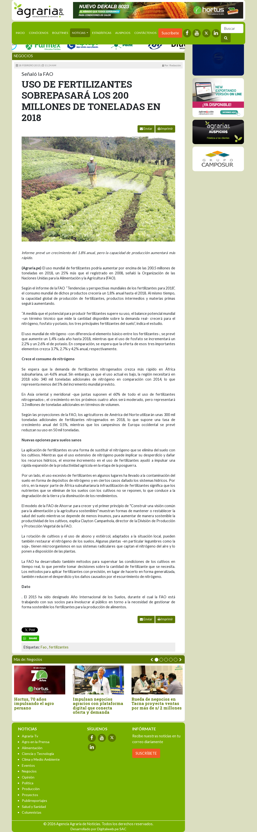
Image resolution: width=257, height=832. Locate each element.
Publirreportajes (34, 800)
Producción (31, 789)
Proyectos (30, 795)
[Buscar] (232, 28)
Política (27, 783)
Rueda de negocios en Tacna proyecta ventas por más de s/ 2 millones (157, 703)
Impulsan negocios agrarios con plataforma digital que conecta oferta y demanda (98, 706)
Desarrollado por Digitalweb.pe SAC (98, 829)
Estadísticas (101, 33)
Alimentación (32, 748)
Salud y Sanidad (34, 806)
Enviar (146, 129)
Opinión (28, 777)
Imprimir (165, 129)
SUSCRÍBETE (146, 753)
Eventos (28, 765)
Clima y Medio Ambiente (41, 759)
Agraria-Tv (30, 736)
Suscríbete (170, 33)
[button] (156, 660)
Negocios (23, 56)
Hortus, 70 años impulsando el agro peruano (34, 703)
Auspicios (122, 33)
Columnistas (31, 812)
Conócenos (38, 33)
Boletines (60, 33)
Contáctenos (145, 33)
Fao (44, 647)
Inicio (21, 32)
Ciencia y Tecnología (38, 753)
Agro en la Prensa (35, 742)
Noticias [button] (79, 33)
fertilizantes (59, 647)
